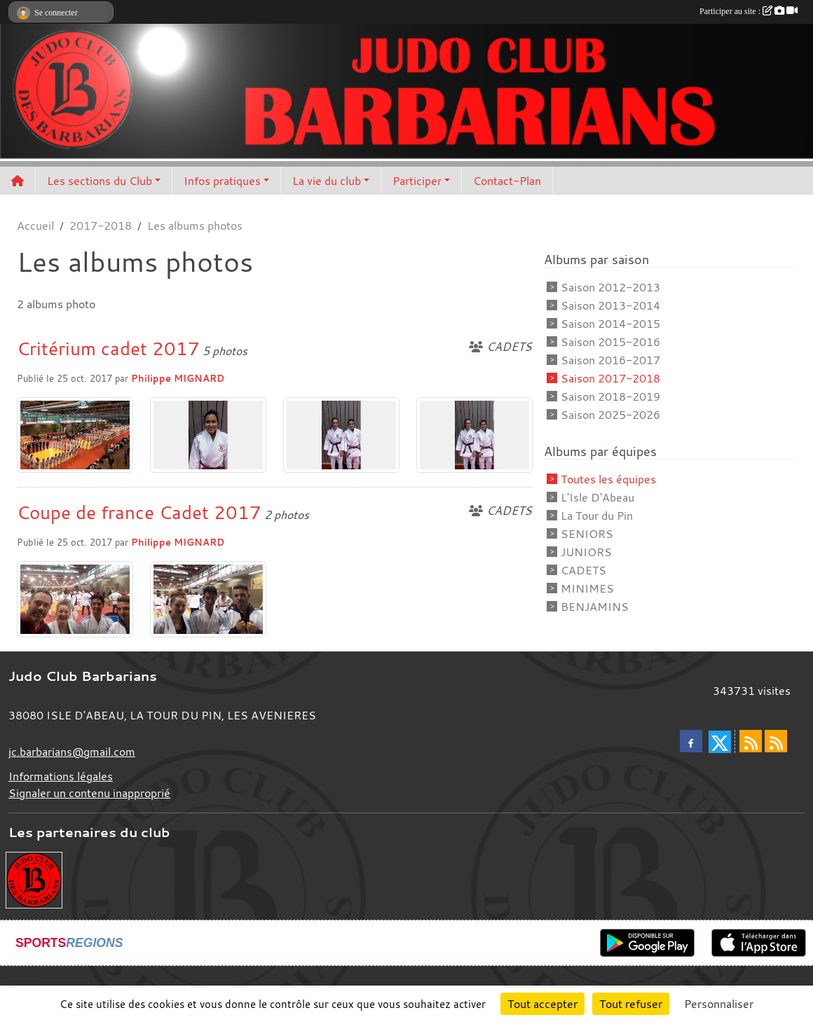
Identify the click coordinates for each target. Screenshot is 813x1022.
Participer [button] (417, 180)
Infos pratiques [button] (222, 180)
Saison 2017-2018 (610, 378)
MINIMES (587, 588)
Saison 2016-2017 (610, 360)
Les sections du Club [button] (99, 180)
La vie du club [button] (326, 180)
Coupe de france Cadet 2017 (139, 512)
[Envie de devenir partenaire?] (34, 879)
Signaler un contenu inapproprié (89, 793)
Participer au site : (748, 11)
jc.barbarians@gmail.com (71, 751)
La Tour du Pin (597, 515)
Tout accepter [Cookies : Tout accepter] (542, 1003)
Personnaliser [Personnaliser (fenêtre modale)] (718, 1003)
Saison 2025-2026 (610, 414)
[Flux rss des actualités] (750, 741)
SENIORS (587, 533)
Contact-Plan (507, 180)
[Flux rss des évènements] (776, 741)
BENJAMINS (595, 606)
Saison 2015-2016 (610, 342)
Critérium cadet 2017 (108, 348)
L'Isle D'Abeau (597, 497)
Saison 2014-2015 (610, 323)
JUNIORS (586, 552)
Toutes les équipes (608, 479)
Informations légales (60, 776)
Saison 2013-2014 (610, 305)
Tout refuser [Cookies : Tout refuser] (630, 1003)
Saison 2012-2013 (610, 287)
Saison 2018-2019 (610, 396)
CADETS (583, 570)
